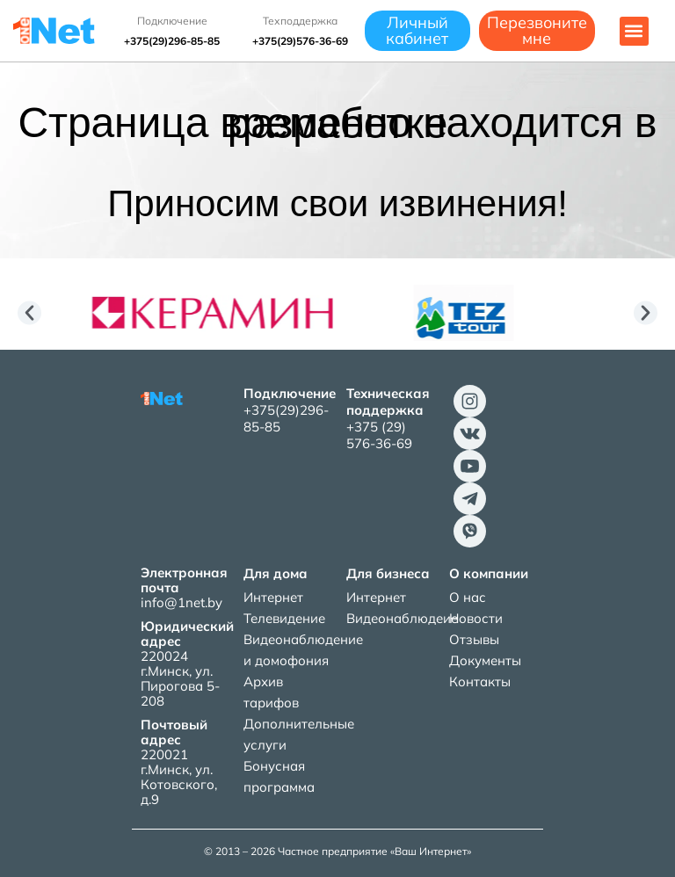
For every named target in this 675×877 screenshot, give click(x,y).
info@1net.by (181, 602)
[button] (634, 31)
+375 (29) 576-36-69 (379, 435)
